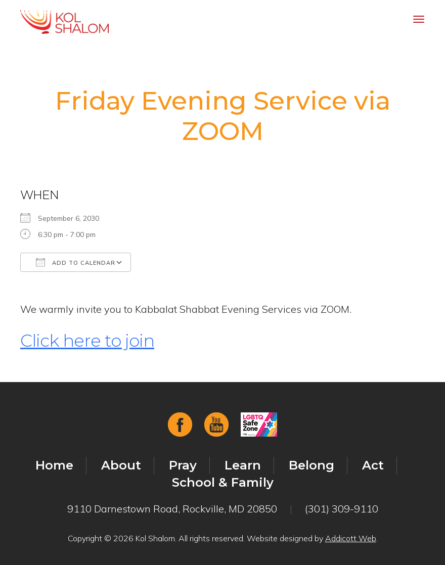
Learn (243, 465)
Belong (311, 465)
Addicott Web (350, 538)
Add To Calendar (75, 262)
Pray (183, 465)
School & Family (223, 482)
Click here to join (87, 340)
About (121, 465)
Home (54, 465)
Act (373, 465)
